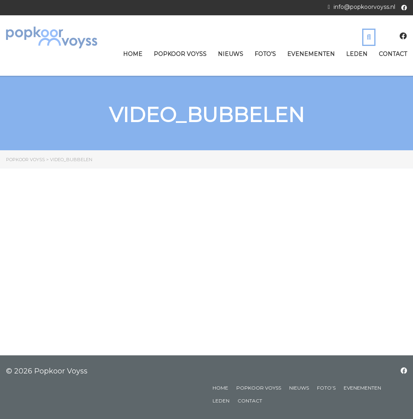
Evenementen (311, 54)
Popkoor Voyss (180, 54)
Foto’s (265, 54)
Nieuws (230, 54)
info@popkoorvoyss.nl (364, 6)
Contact (393, 54)
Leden (356, 54)
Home (132, 54)
